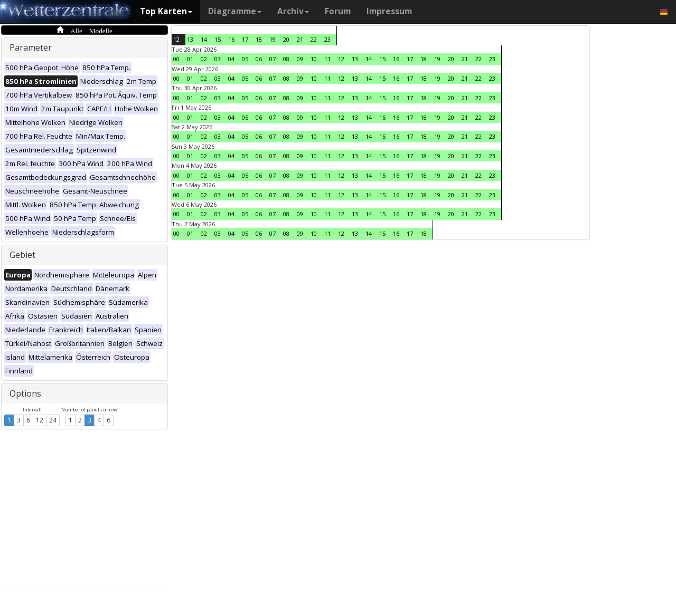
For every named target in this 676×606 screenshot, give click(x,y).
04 (231, 59)
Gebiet (22, 255)
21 (300, 39)
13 (190, 39)
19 (272, 39)
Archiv (293, 11)
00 (176, 59)
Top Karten (166, 11)
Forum (338, 11)
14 (204, 39)
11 (327, 59)
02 (204, 59)
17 (245, 39)
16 (231, 39)
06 (259, 59)
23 (327, 39)
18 (259, 39)
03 (217, 59)
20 (286, 39)
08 (286, 59)
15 (217, 39)
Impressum (389, 11)
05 (245, 59)
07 (272, 59)
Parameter (31, 47)
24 (53, 420)
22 (314, 39)
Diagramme (234, 11)
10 (314, 59)
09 (300, 59)
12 (39, 420)
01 (190, 59)
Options (25, 393)
